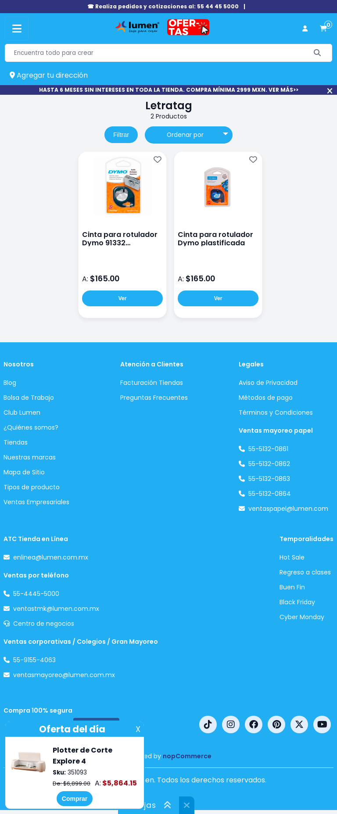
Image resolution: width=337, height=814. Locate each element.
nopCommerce (187, 756)
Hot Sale (292, 557)
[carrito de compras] (323, 29)
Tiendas (16, 442)
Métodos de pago (266, 397)
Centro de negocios (43, 623)
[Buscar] (317, 53)
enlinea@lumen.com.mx (50, 557)
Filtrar (121, 134)
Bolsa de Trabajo (29, 397)
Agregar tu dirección (49, 75)
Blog (10, 382)
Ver (122, 298)
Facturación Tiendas (151, 382)
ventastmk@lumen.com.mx (56, 608)
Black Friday (297, 602)
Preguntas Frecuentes (154, 397)
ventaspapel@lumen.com (288, 508)
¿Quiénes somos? (31, 427)
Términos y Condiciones (276, 412)
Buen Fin (292, 587)
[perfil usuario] (305, 29)
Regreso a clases (305, 572)
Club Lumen (22, 412)
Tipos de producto (32, 487)
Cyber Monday (302, 617)
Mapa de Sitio (24, 472)
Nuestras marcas (30, 457)
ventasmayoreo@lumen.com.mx (64, 675)
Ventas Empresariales (36, 502)
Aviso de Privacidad (268, 382)
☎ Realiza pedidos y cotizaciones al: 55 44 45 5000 (163, 6)
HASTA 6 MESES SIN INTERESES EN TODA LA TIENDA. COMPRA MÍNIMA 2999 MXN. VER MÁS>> (168, 89)
